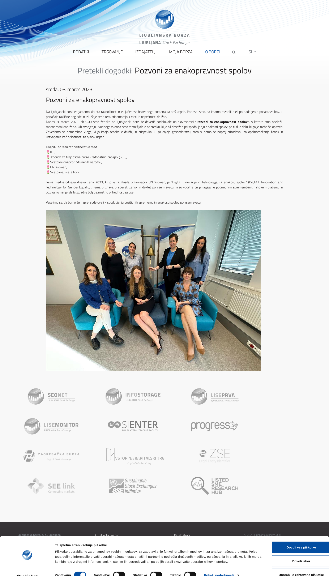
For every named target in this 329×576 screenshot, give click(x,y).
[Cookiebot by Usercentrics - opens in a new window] (27, 568)
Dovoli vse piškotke (294, 537)
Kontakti (104, 520)
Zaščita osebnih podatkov (189, 520)
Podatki (81, 54)
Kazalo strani (182, 508)
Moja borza (180, 54)
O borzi (212, 54)
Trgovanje (111, 54)
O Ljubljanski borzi (109, 508)
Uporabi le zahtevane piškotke (293, 565)
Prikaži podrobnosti (219, 565)
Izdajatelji (145, 54)
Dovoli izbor (294, 551)
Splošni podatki (108, 514)
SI (253, 54)
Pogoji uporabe (183, 514)
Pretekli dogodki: (105, 73)
